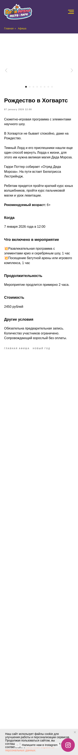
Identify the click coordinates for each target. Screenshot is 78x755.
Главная (9, 28)
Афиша (22, 28)
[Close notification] (75, 732)
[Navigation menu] (71, 12)
